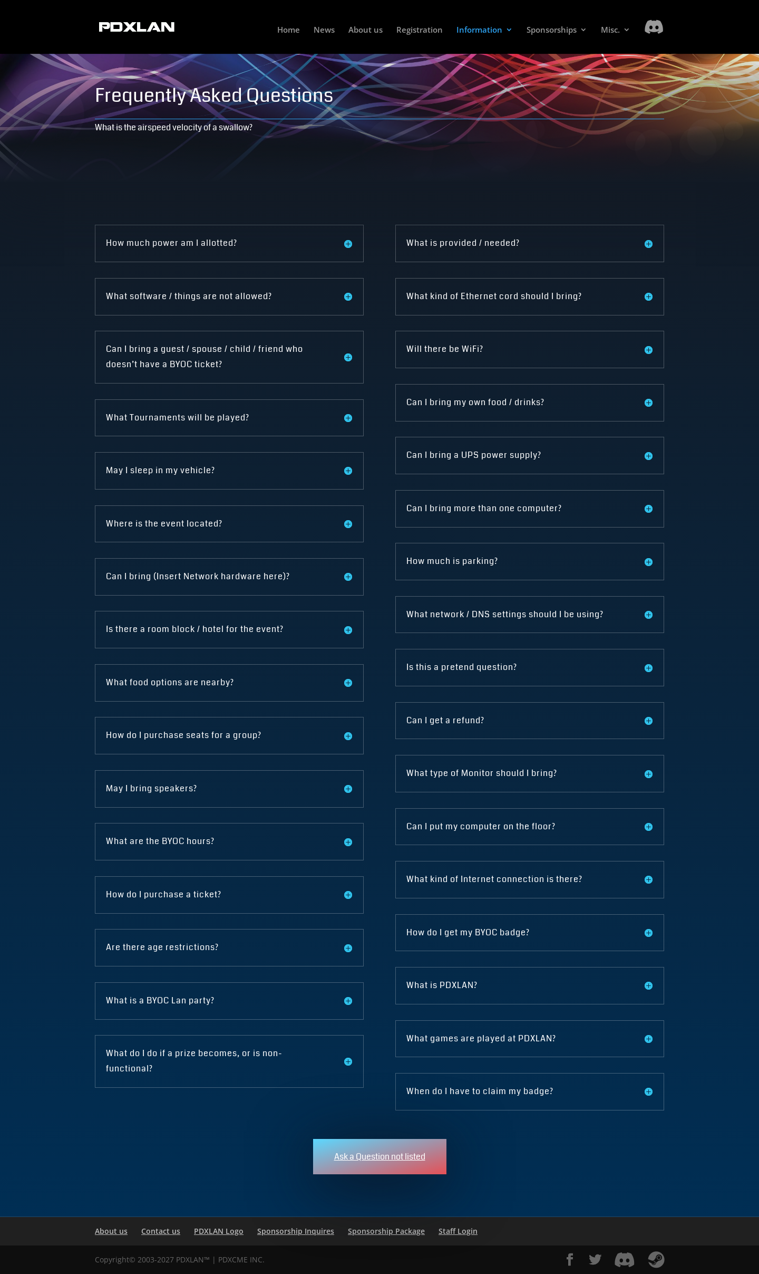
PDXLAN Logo (219, 1231)
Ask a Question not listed (379, 1157)
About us (365, 30)
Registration (419, 30)
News (324, 30)
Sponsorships (552, 30)
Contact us (160, 1231)
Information (479, 30)
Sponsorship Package (386, 1231)
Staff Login (458, 1231)
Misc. (610, 30)
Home (288, 30)
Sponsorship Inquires (295, 1231)
